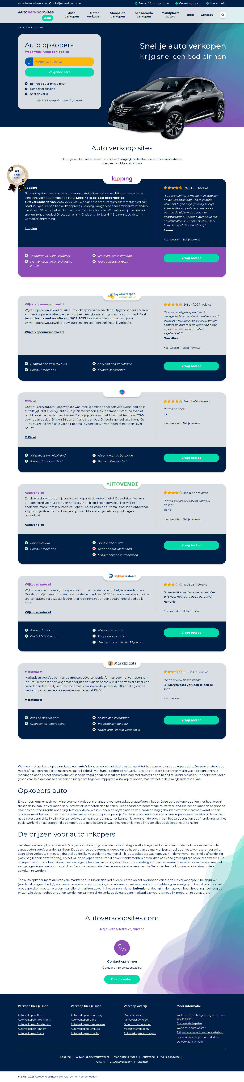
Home (21, 27)
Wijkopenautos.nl (38, 612)
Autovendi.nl (34, 524)
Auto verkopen (72, 14)
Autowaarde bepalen (189, 1023)
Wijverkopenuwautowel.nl (44, 332)
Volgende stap (59, 72)
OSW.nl (30, 437)
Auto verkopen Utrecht (85, 1033)
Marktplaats (33, 699)
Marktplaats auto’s (170, 14)
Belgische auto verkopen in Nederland (200, 1032)
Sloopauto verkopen (117, 14)
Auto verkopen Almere (31, 1015)
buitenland (141, 888)
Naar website (172, 239)
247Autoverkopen (121, 1061)
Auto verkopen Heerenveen (88, 1024)
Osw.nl (100, 1061)
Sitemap (142, 1061)
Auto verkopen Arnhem (32, 1028)
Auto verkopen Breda (31, 1033)
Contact (207, 14)
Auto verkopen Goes (83, 1019)
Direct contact (122, 979)
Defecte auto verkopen (191, 1041)
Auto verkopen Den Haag (86, 1015)
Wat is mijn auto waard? (191, 1028)
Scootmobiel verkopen (137, 1024)
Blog (190, 14)
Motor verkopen (94, 14)
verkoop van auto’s (73, 766)
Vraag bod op (191, 258)
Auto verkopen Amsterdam (34, 1024)
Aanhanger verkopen (136, 1019)
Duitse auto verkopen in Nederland (198, 1037)
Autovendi (148, 1056)
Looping (31, 228)
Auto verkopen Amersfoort (34, 1019)
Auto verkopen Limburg (85, 1028)
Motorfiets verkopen (136, 1028)
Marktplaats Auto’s (125, 1056)
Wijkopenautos (170, 1056)
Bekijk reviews (191, 239)
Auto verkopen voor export (140, 1033)
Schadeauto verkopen (144, 14)
